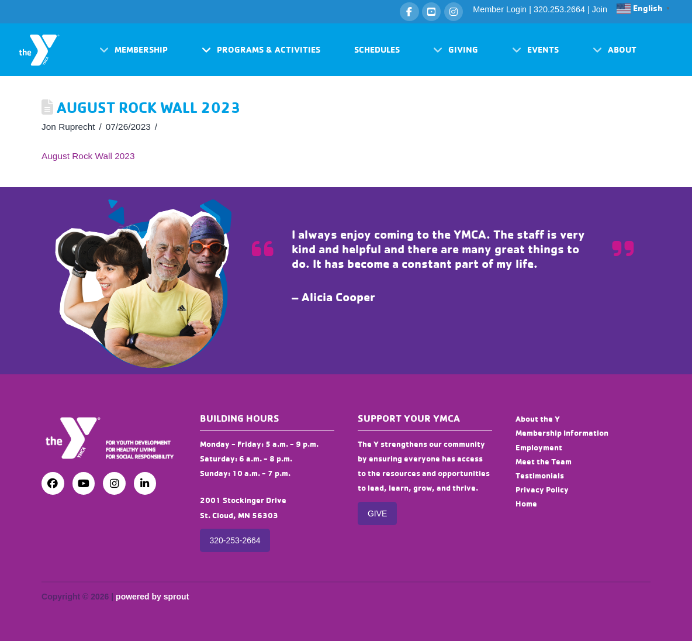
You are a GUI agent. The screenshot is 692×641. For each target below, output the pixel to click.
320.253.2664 (559, 9)
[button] (133, 50)
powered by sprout (152, 596)
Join (599, 9)
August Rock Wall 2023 (87, 156)
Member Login (500, 9)
